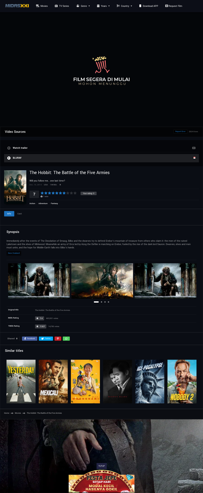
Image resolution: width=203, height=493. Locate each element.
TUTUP (101, 466)
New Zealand (14, 253)
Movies (41, 6)
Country (122, 6)
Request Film (173, 6)
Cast (19, 213)
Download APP (148, 6)
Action (32, 203)
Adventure (43, 203)
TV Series (61, 6)
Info (9, 213)
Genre (81, 6)
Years (101, 6)
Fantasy (54, 203)
